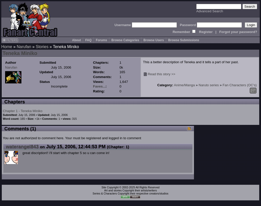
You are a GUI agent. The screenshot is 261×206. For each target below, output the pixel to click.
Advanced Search (209, 11)
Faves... (99, 86)
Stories (42, 47)
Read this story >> (161, 74)
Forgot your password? (238, 32)
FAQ (88, 40)
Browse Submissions (183, 40)
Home (6, 47)
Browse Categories (125, 40)
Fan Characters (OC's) (240, 85)
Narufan (24, 47)
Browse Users (153, 40)
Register (206, 32)
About (76, 40)
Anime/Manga (184, 85)
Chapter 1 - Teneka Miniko (22, 111)
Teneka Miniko (20, 53)
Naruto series (209, 85)
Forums (101, 40)
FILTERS (10, 40)
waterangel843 (22, 146)
